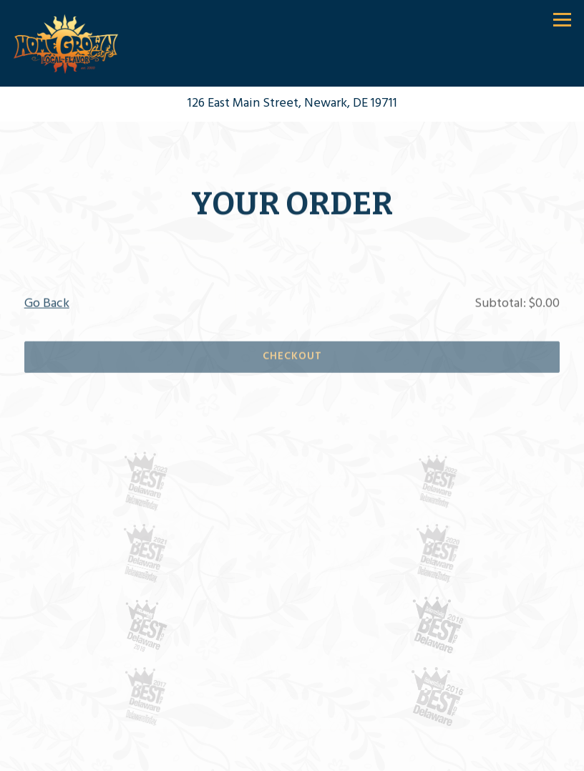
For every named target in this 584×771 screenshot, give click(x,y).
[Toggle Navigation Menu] (562, 19)
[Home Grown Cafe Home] (67, 43)
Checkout (292, 358)
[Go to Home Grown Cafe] (292, 104)
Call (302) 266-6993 (292, 755)
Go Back (46, 306)
